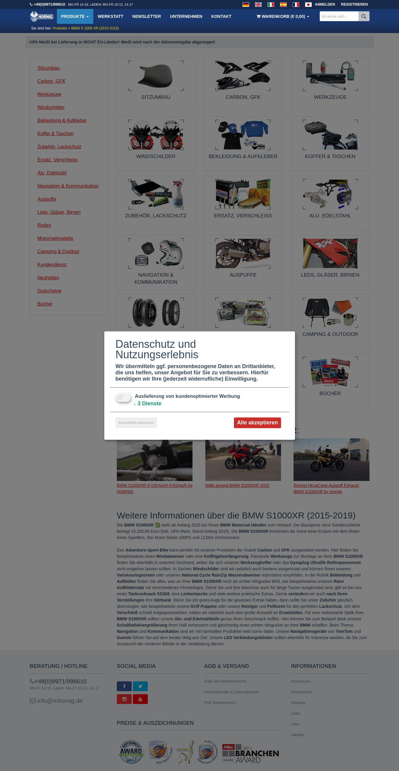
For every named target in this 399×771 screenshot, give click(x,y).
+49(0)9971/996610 (49, 4)
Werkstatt (110, 16)
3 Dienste (147, 403)
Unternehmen (186, 16)
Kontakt (221, 16)
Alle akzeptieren (257, 423)
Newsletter (146, 16)
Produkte (75, 16)
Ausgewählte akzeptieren (136, 422)
